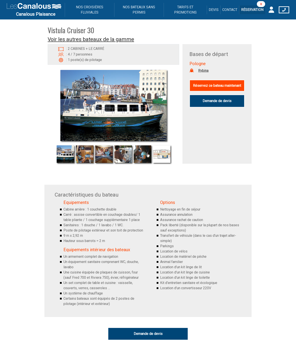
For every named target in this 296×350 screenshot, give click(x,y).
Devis (214, 10)
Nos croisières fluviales (89, 9)
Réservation (252, 10)
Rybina (203, 70)
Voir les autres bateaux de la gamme (91, 39)
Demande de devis (217, 101)
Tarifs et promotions (185, 9)
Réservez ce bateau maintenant (217, 86)
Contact (229, 10)
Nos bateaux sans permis (139, 9)
